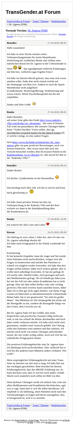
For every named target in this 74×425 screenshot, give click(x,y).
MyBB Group (51, 422)
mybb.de (65, 420)
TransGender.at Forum (33, 12)
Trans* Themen (41, 21)
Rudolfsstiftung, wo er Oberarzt (23, 154)
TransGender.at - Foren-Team (27, 420)
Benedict (11, 42)
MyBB (30, 422)
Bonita (10, 112)
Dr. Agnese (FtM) (38, 30)
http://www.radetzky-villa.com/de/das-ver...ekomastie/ (34, 122)
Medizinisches (58, 21)
